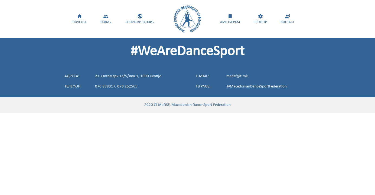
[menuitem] (79, 18)
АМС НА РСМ (230, 19)
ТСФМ (106, 19)
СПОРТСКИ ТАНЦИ (140, 19)
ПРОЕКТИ (260, 19)
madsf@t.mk (237, 76)
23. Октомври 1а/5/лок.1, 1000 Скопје (128, 76)
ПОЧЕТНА (80, 19)
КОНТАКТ (287, 19)
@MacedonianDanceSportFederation (256, 86)
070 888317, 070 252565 (116, 86)
